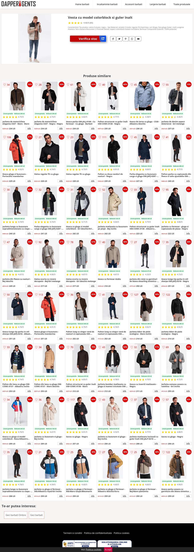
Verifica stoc (92, 39)
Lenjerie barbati (158, 4)
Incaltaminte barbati (107, 4)
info (29, 128)
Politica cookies (121, 533)
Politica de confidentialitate (98, 533)
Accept (108, 549)
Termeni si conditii (72, 533)
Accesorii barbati (133, 4)
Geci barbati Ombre (16, 515)
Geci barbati (36, 515)
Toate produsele (182, 4)
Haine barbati (82, 4)
